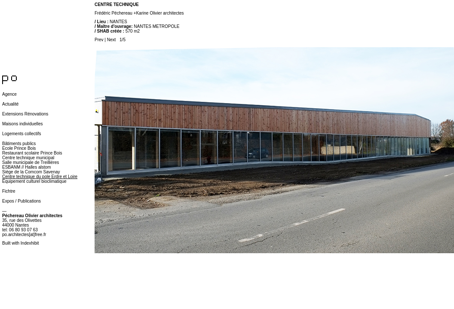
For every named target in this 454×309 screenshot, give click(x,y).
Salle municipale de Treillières (30, 162)
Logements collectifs (21, 133)
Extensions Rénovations (25, 114)
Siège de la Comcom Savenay (31, 172)
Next (111, 39)
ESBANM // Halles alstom (26, 167)
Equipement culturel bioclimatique (34, 181)
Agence (9, 94)
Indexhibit (30, 243)
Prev (99, 39)
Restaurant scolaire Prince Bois (32, 153)
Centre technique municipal (28, 157)
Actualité (10, 104)
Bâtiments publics (19, 143)
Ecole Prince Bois (19, 148)
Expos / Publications (21, 201)
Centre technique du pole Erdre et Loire (39, 176)
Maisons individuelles (22, 123)
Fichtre (8, 191)
